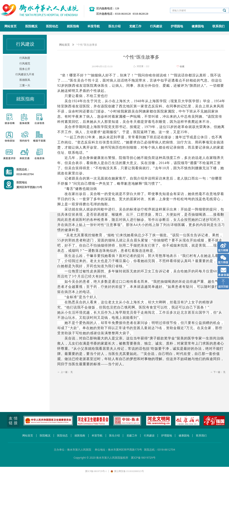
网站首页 (64, 44)
